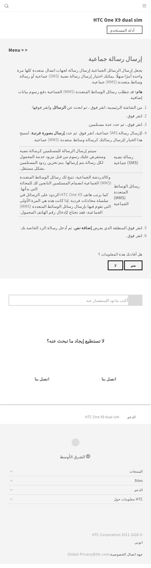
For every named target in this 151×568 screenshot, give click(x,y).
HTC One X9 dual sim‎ (100, 420)
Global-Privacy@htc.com (87, 558)
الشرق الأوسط (72, 460)
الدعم (131, 420)
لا (115, 269)
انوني (139, 546)
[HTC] (75, 6)
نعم (133, 269)
